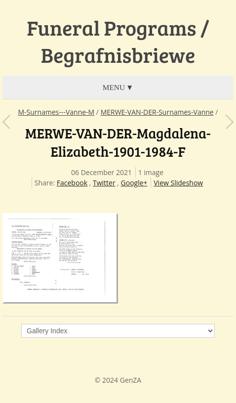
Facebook (72, 182)
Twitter (104, 182)
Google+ (134, 182)
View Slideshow (178, 182)
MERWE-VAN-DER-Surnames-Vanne (157, 112)
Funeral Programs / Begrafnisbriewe (118, 41)
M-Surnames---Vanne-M (56, 112)
